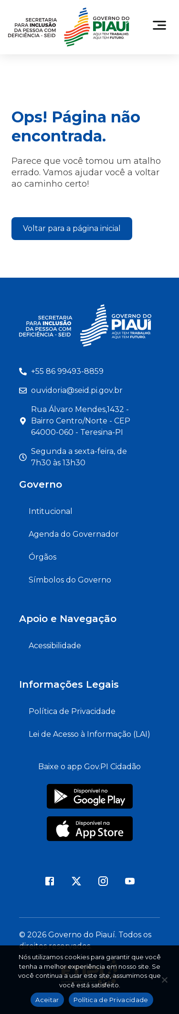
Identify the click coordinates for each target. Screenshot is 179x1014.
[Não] (164, 982)
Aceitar (47, 1000)
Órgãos (42, 557)
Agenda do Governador (74, 534)
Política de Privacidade (72, 711)
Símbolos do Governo (70, 579)
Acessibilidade (55, 645)
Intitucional (51, 511)
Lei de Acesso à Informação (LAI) (89, 734)
